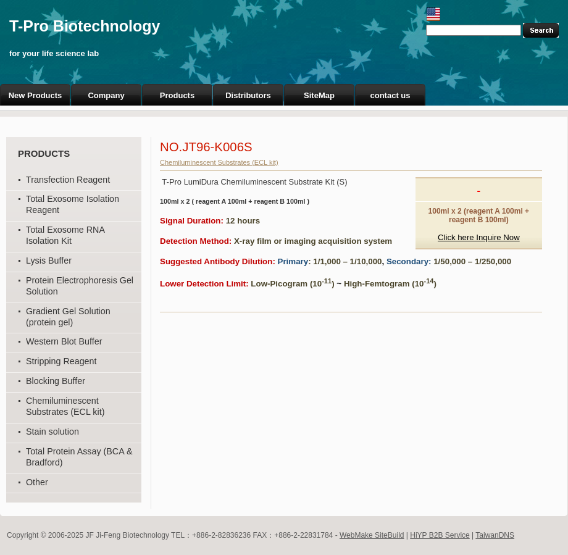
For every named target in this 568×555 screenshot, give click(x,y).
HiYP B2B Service (440, 535)
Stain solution (52, 431)
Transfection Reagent (68, 180)
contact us (390, 95)
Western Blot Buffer (64, 341)
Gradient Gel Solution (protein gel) (68, 316)
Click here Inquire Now (479, 237)
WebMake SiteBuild (372, 535)
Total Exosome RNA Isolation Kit (65, 235)
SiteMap (319, 95)
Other (37, 482)
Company (106, 95)
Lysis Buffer (49, 260)
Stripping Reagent (61, 361)
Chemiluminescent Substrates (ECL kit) (65, 406)
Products (177, 95)
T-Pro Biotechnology (84, 26)
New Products (35, 95)
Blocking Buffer (55, 381)
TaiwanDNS (494, 535)
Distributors (248, 95)
